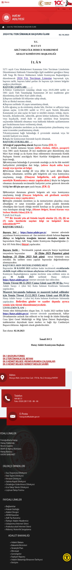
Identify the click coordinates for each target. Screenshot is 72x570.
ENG (64, 9)
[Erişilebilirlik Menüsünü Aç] (67, 557)
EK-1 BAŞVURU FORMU (14, 356)
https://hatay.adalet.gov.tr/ (33, 232)
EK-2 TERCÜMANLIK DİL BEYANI (18, 359)
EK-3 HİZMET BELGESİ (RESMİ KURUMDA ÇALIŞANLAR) (29, 361)
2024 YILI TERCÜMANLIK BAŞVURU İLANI (20, 27)
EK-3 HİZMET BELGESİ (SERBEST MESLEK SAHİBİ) (26, 364)
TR (69, 9)
